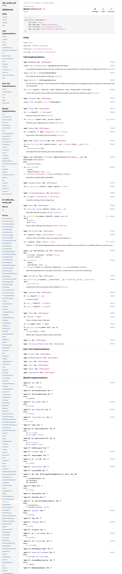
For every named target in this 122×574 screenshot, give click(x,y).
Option (44, 29)
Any (33, 383)
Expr (57, 193)
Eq (30, 340)
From (31, 193)
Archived (32, 73)
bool (66, 186)
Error (85, 144)
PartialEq (33, 231)
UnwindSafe (34, 372)
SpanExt (35, 510)
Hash (31, 205)
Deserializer (35, 148)
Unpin (31, 369)
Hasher (39, 209)
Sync (31, 365)
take (28, 324)
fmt (28, 132)
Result (65, 132)
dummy (29, 317)
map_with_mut (32, 327)
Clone (31, 108)
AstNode (32, 98)
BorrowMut (36, 409)
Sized (49, 157)
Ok (81, 279)
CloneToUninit (38, 417)
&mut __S (43, 265)
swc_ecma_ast (28, 6)
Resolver (32, 80)
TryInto (38, 541)
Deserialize (39, 141)
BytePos (47, 303)
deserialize (32, 144)
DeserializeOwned (40, 552)
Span (40, 22)
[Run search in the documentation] (69, 3)
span (28, 296)
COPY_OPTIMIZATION (38, 66)
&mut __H (61, 209)
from (28, 197)
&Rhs (45, 242)
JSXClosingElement (56, 29)
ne (28, 242)
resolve (30, 90)
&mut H (64, 216)
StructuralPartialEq (39, 344)
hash (28, 209)
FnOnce (31, 331)
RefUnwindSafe (35, 358)
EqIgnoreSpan (35, 183)
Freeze (32, 354)
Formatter (49, 132)
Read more (111, 69)
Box (52, 193)
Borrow (35, 402)
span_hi (30, 306)
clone (29, 112)
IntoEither (37, 467)
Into (37, 459)
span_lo (30, 303)
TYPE (31, 102)
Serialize (33, 276)
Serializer (34, 283)
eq (28, 235)
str (45, 102)
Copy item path (44, 9)
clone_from (31, 119)
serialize (31, 260)
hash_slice (31, 216)
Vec (43, 27)
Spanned (32, 292)
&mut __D (45, 172)
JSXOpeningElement (49, 24)
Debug (31, 128)
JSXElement (46, 62)
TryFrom (38, 533)
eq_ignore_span (33, 186)
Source (25, 11)
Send (31, 361)
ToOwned (35, 522)
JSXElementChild (53, 27)
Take (31, 313)
